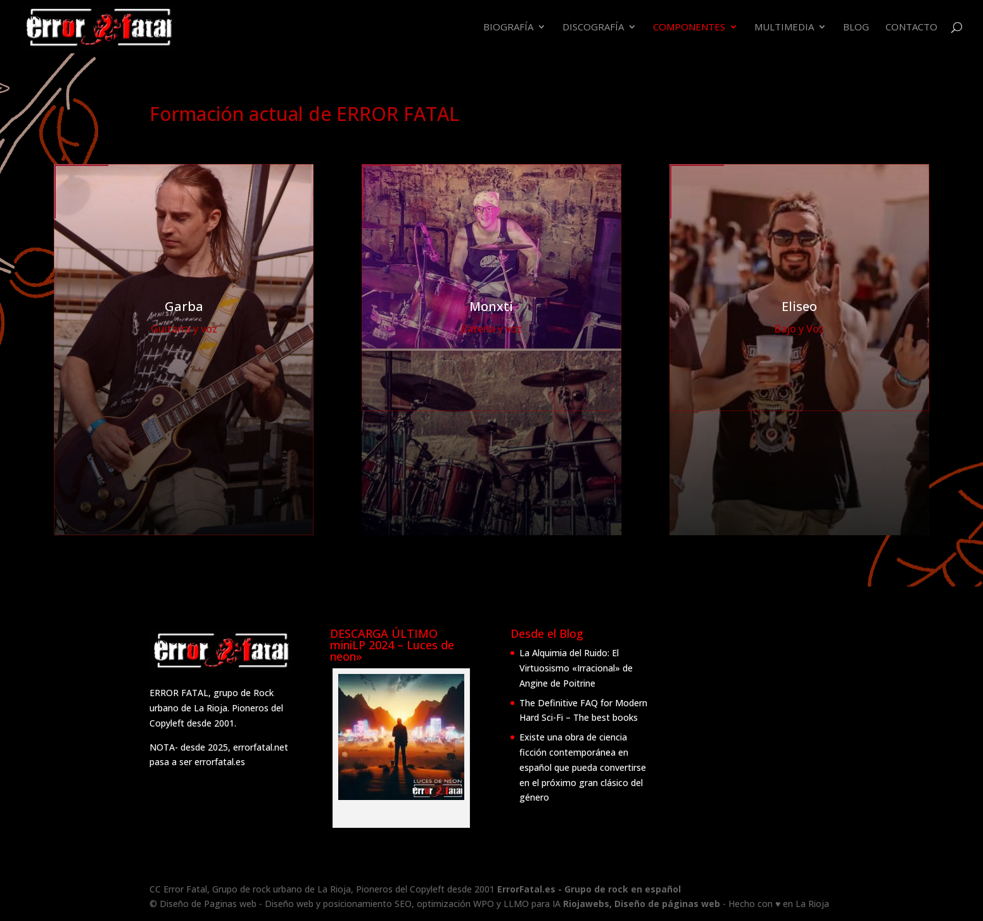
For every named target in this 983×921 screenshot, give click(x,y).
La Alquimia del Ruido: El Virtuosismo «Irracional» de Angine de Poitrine (576, 668)
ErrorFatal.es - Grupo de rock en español (589, 889)
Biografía (508, 27)
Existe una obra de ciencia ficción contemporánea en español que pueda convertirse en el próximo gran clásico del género (582, 767)
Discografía (593, 27)
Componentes (689, 27)
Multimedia (784, 27)
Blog (856, 27)
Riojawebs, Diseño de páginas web (643, 904)
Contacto (911, 27)
